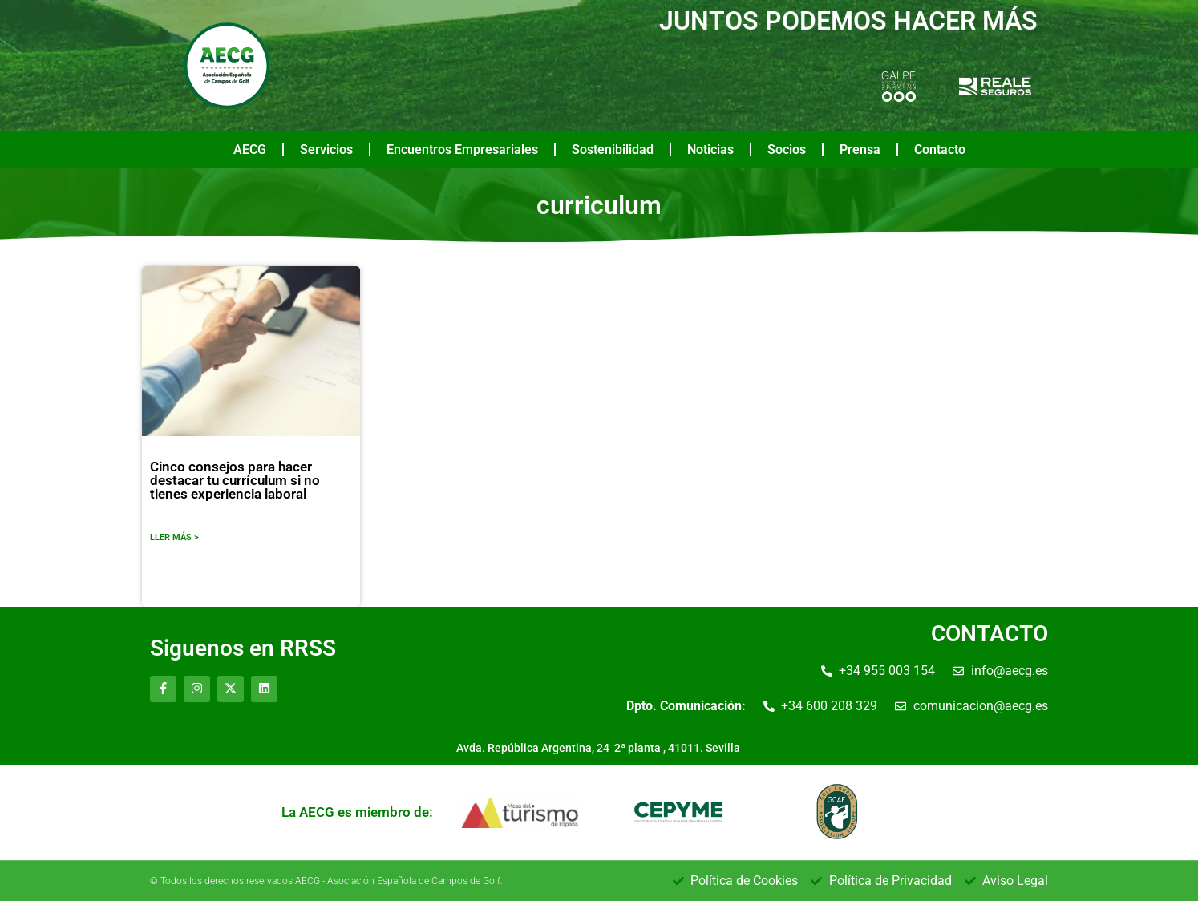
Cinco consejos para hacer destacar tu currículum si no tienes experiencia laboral (235, 480)
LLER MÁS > (174, 537)
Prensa (860, 149)
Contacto (939, 149)
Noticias (710, 149)
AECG (249, 149)
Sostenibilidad (613, 149)
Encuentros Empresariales (462, 149)
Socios (786, 149)
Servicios (326, 149)
